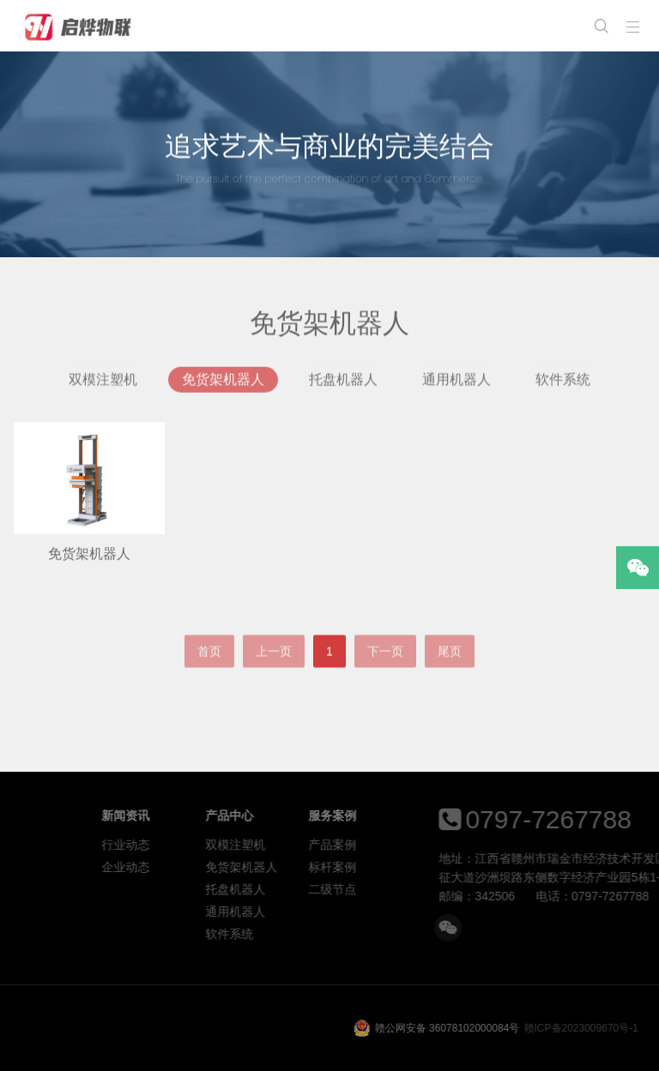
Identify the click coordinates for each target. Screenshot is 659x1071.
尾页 (450, 670)
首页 (209, 670)
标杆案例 (415, 867)
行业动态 (208, 844)
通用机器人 (456, 383)
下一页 (385, 670)
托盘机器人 (343, 383)
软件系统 (562, 383)
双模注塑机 (103, 383)
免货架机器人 (223, 383)
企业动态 (208, 867)
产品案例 (415, 844)
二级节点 (415, 889)
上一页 (274, 670)
